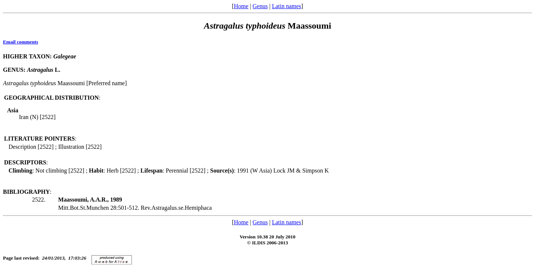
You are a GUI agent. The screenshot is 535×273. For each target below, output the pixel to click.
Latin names (286, 6)
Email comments (20, 42)
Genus (260, 6)
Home (241, 6)
